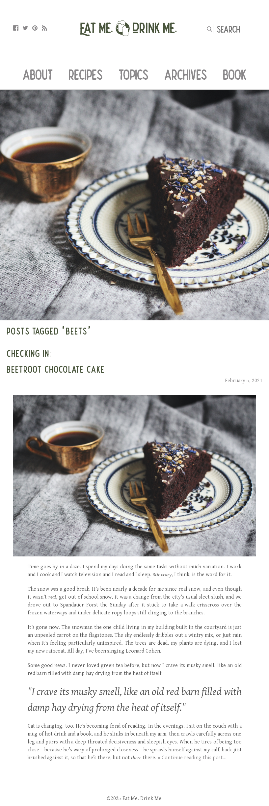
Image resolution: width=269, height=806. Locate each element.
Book (234, 74)
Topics (133, 74)
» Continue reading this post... (192, 758)
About (38, 74)
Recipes (85, 74)
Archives (185, 74)
